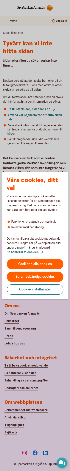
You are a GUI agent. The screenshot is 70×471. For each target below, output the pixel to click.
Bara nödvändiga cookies (35, 276)
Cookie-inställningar (35, 289)
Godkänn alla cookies (35, 264)
